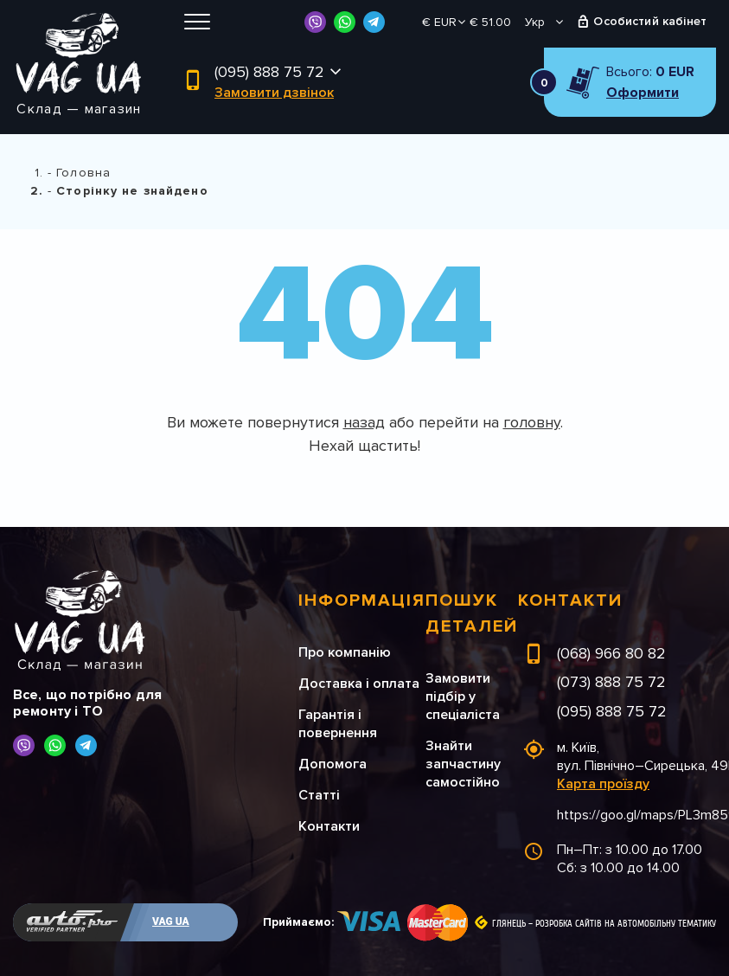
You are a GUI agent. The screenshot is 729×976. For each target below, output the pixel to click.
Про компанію (344, 652)
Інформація (361, 600)
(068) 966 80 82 (611, 653)
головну (531, 422)
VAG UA (170, 921)
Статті (319, 795)
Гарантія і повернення (337, 724)
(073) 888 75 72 (611, 681)
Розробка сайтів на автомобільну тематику (625, 924)
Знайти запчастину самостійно (463, 764)
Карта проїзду (603, 784)
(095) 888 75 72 (269, 71)
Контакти (329, 826)
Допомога (332, 764)
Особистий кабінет (650, 21)
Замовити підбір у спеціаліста (462, 696)
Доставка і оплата (358, 683)
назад (364, 422)
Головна (83, 172)
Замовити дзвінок (274, 92)
